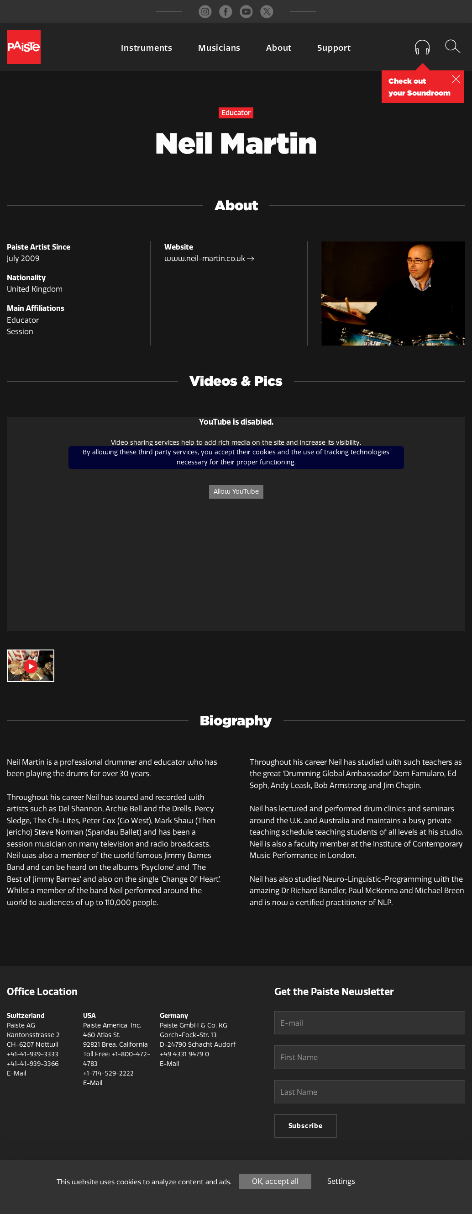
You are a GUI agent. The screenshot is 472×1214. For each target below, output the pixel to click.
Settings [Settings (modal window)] (341, 1181)
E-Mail (16, 1073)
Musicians (219, 48)
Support (334, 48)
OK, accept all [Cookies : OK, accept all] (275, 1181)
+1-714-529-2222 (108, 1073)
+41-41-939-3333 (32, 1054)
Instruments (147, 48)
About (279, 48)
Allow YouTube (236, 491)
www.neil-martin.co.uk (209, 258)
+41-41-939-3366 (32, 1064)
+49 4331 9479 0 (184, 1054)
